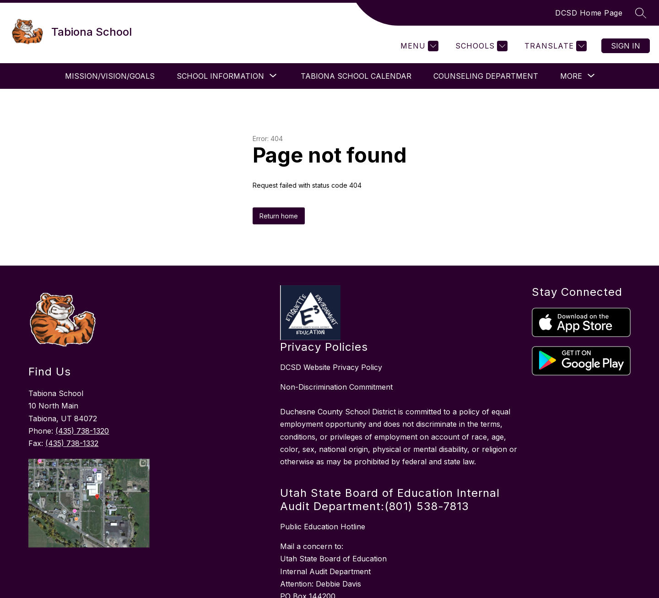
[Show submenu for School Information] (217, 76)
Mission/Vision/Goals (107, 76)
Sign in (625, 45)
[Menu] (418, 46)
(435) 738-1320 (82, 430)
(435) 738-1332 (71, 443)
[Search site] (640, 12)
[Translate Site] (554, 46)
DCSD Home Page (588, 12)
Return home (278, 216)
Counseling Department (483, 76)
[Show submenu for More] (571, 76)
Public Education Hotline (322, 526)
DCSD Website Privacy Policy (331, 367)
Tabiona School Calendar (353, 76)
